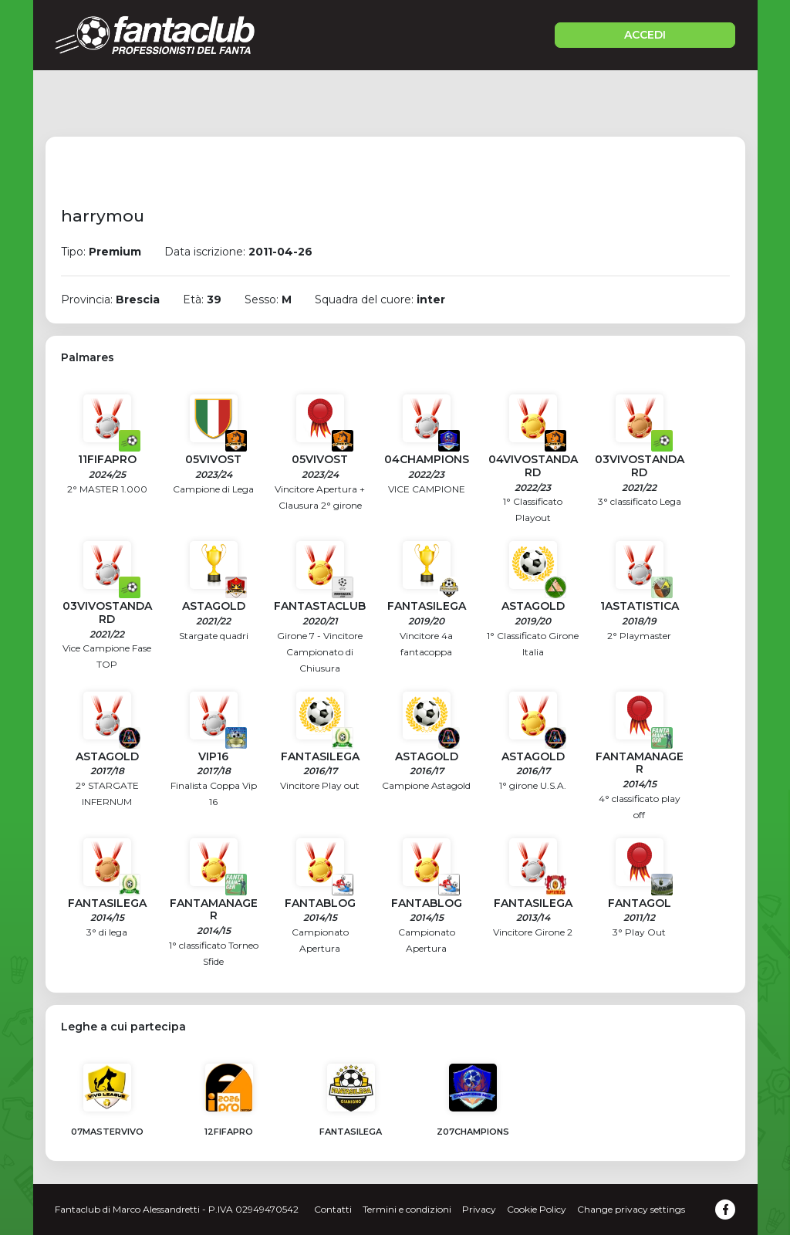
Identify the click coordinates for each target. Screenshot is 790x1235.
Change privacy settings (631, 1209)
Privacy (479, 1209)
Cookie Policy (536, 1209)
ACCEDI (645, 35)
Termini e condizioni (407, 1209)
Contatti (333, 1209)
